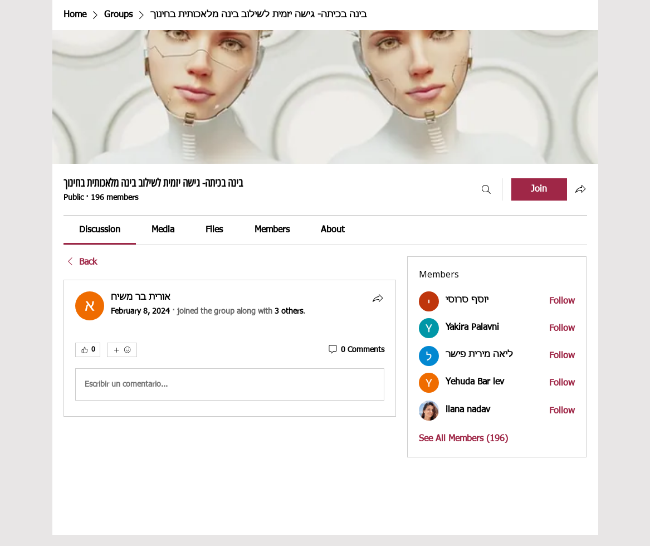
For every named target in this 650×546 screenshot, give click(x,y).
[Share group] (580, 189)
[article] (230, 348)
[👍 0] (87, 350)
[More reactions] (122, 350)
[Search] (486, 189)
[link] (99, 230)
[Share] (377, 298)
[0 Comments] (355, 350)
